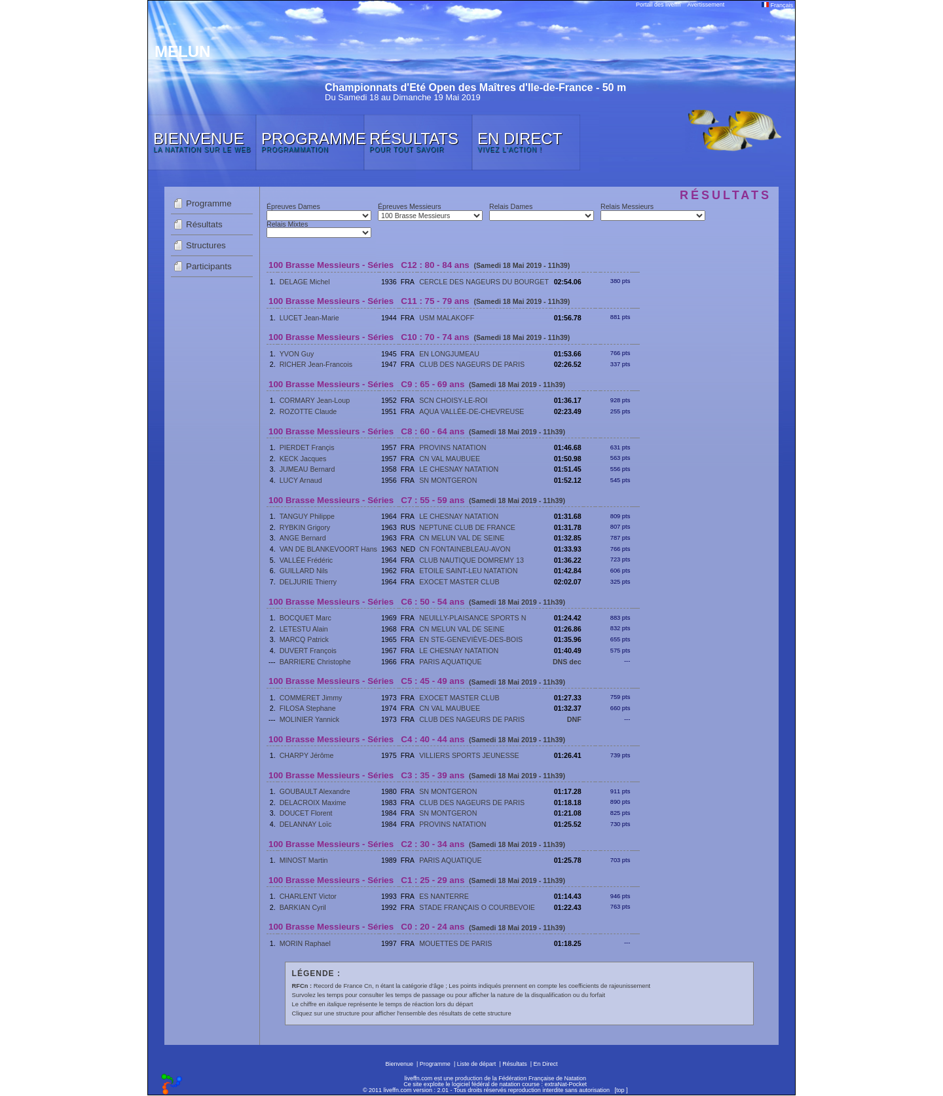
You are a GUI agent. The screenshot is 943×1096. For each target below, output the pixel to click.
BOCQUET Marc (305, 618)
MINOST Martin (304, 860)
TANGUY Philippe (307, 516)
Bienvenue (399, 1064)
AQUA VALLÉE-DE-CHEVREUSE (471, 411)
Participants (209, 266)
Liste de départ (476, 1064)
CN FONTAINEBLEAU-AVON (464, 549)
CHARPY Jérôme (307, 755)
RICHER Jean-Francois (316, 364)
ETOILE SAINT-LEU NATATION (468, 571)
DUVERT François (308, 650)
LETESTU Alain (304, 629)
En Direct (546, 1064)
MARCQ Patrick (304, 639)
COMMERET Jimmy (311, 698)
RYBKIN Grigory (305, 527)
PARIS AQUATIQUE (450, 662)
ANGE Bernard (303, 538)
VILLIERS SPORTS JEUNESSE (469, 755)
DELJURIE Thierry (308, 582)
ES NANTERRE (444, 896)
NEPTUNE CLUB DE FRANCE (467, 527)
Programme (209, 203)
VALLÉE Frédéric (306, 560)
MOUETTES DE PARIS (455, 943)
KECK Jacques (303, 459)
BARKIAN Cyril (303, 907)
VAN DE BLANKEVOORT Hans (328, 549)
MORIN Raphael (305, 943)
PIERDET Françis (307, 447)
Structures (206, 245)
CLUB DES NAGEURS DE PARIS (472, 364)
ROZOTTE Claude (308, 411)
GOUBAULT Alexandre (315, 791)
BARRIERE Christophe (315, 662)
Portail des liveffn (658, 4)
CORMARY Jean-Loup (315, 400)
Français (777, 5)
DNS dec (567, 662)
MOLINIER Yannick (309, 719)
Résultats (204, 224)
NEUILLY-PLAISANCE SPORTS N (472, 618)
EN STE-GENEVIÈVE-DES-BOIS (471, 639)
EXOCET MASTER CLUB (459, 582)
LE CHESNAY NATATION (458, 469)
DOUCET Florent (306, 813)
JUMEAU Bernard (307, 469)
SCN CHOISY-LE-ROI (453, 400)
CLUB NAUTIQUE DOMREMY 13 (471, 560)
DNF (574, 719)
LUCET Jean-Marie (309, 318)
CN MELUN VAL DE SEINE (461, 538)
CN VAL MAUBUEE (449, 459)
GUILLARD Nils (304, 571)
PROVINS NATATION (452, 447)
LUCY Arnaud (301, 480)
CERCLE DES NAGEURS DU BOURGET (484, 282)
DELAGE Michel (305, 282)
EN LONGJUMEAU (449, 354)
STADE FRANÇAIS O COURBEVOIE (477, 907)
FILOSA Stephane (308, 708)
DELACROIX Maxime (313, 802)
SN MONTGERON (448, 480)
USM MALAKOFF (446, 318)
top (620, 1090)
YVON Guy (297, 354)
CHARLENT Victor (308, 896)
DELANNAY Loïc (306, 824)
